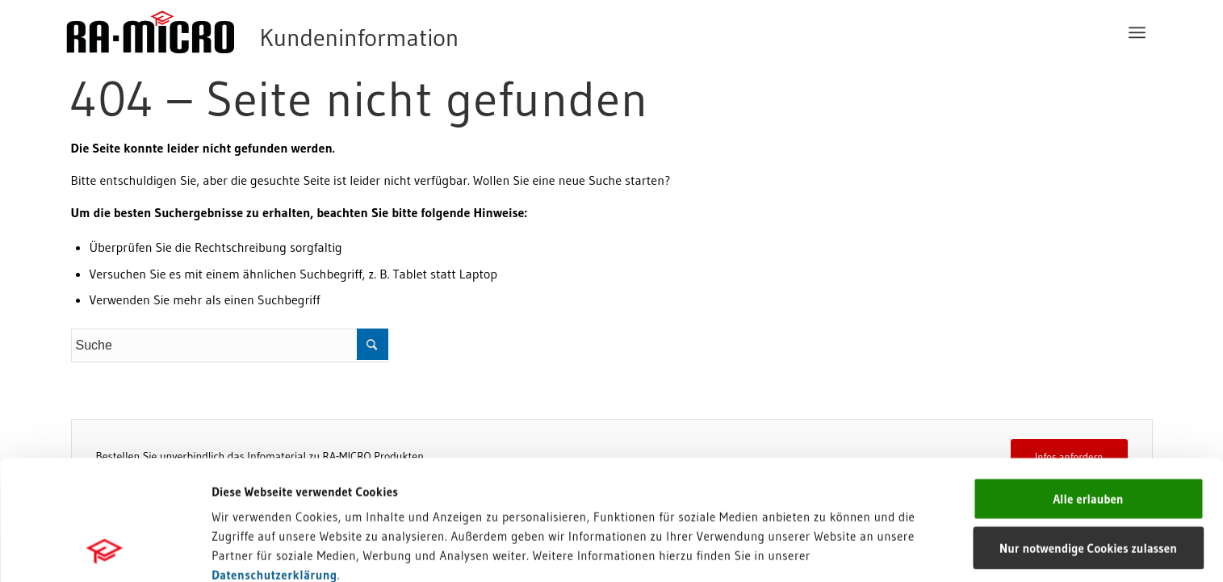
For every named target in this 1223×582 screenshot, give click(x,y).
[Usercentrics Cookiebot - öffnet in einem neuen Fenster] (104, 550)
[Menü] (1137, 32)
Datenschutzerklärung (274, 462)
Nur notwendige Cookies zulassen (1088, 435)
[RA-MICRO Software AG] (328, 32)
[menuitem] (1137, 32)
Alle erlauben (1088, 386)
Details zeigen (833, 550)
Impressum (243, 481)
